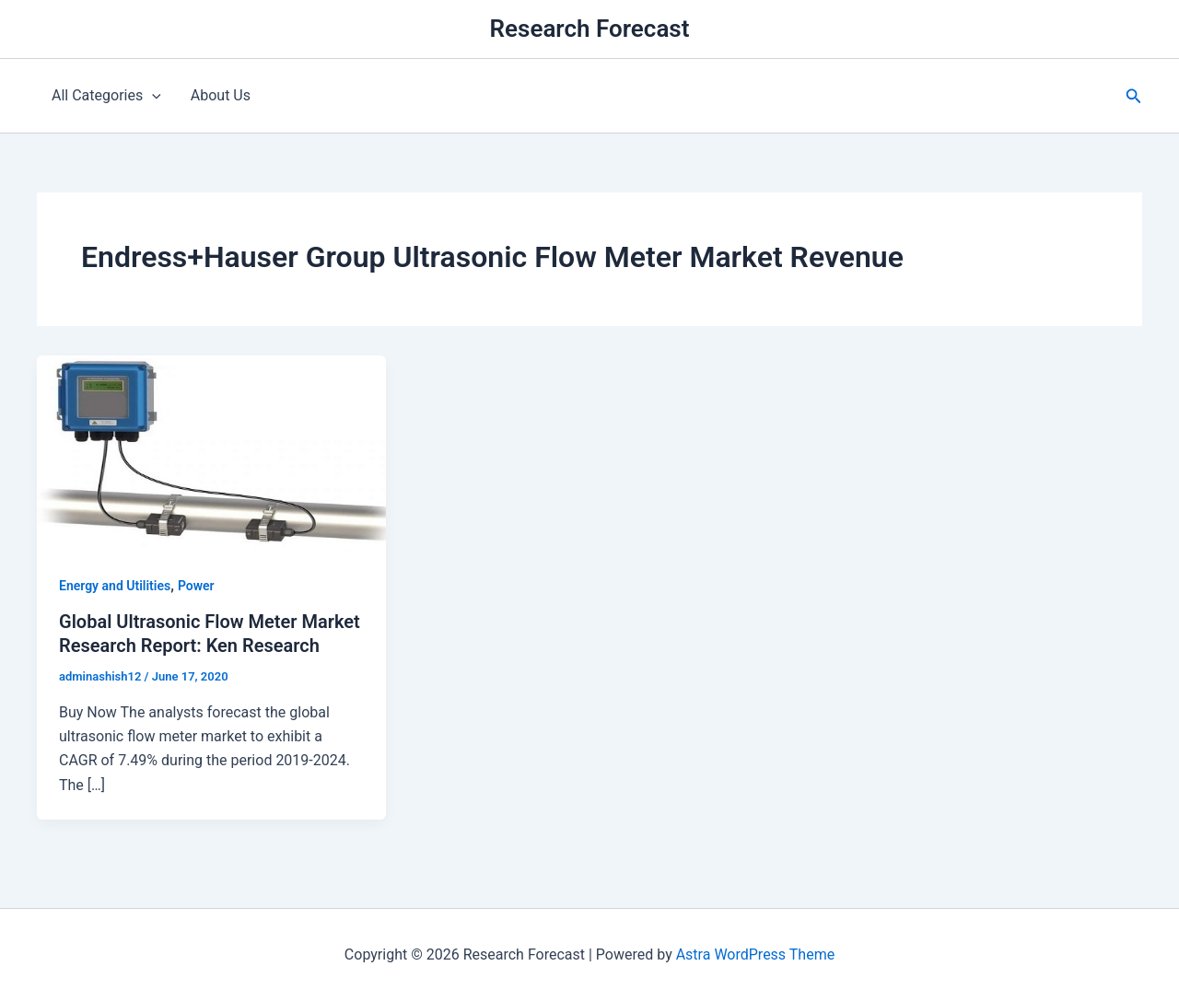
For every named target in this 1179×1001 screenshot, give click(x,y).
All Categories (106, 96)
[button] (1134, 96)
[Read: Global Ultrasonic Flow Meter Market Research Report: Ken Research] (211, 452)
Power (196, 585)
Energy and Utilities (114, 585)
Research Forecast (590, 28)
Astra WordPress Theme (755, 954)
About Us (221, 95)
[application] (152, 96)
